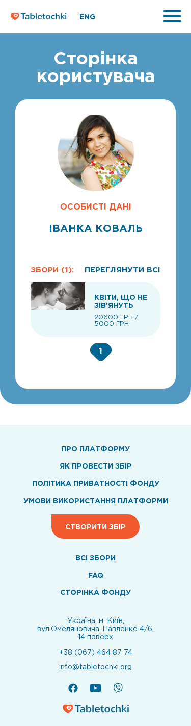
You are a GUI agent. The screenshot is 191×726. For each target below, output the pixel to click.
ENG (87, 16)
